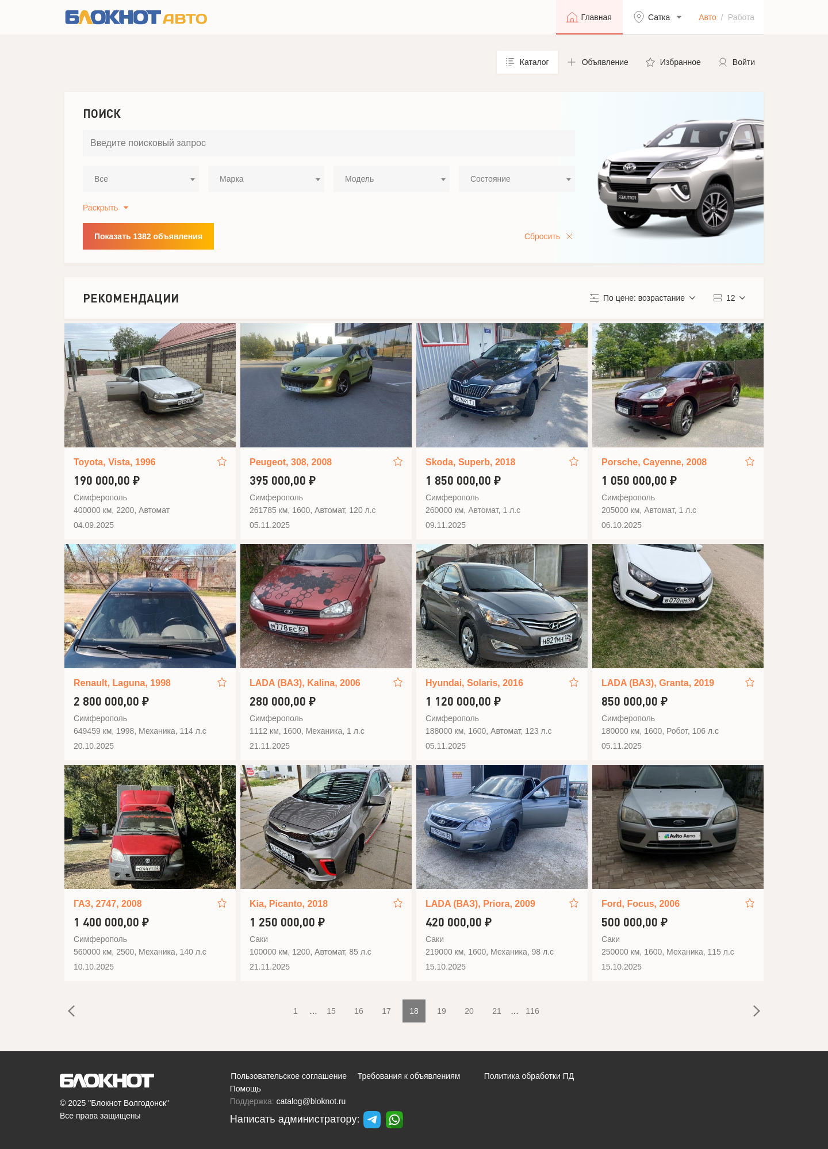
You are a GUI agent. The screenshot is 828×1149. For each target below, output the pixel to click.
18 (414, 1011)
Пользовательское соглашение (289, 1076)
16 (358, 1011)
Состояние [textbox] (490, 178)
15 (331, 1011)
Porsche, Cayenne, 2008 (654, 462)
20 (469, 1011)
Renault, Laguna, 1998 (122, 683)
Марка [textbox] (232, 178)
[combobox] (141, 179)
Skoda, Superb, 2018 (470, 462)
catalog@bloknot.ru (311, 1101)
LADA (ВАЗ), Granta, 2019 (657, 683)
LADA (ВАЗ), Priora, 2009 (480, 904)
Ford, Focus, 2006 (640, 904)
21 (496, 1011)
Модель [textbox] (359, 178)
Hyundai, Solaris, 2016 (474, 683)
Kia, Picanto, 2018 (289, 904)
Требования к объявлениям (409, 1076)
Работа (741, 17)
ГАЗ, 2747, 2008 (108, 904)
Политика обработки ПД (529, 1076)
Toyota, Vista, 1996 (115, 462)
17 (386, 1011)
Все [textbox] (101, 178)
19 (441, 1011)
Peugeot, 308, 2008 (291, 462)
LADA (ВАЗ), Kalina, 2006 (305, 683)
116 (532, 1011)
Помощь (245, 1088)
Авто (707, 17)
